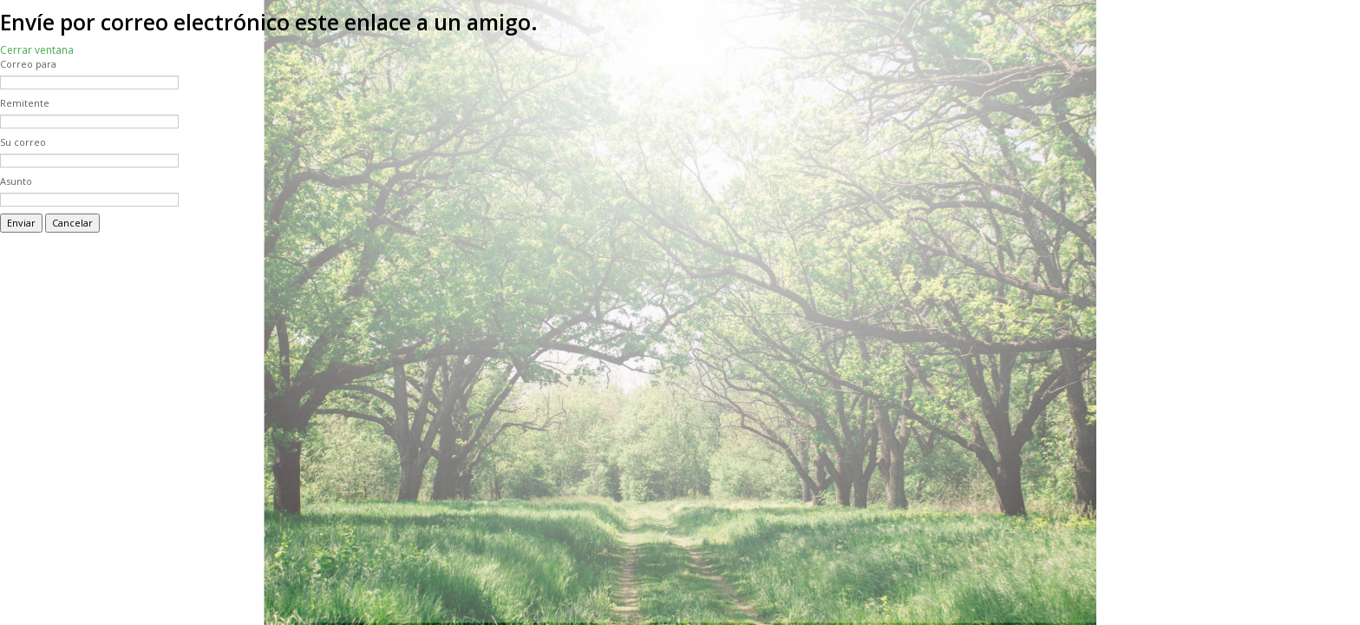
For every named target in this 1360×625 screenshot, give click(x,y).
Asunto (16, 181)
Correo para (28, 63)
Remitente (24, 102)
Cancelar (72, 222)
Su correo (23, 141)
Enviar (21, 222)
